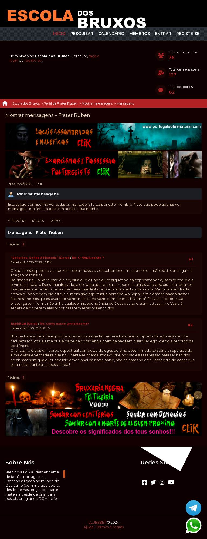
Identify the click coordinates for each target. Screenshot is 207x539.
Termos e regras (110, 527)
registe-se (33, 60)
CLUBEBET (97, 522)
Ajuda (89, 527)
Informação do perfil (25, 184)
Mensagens (17, 221)
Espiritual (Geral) (24, 324)
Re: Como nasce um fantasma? (64, 324)
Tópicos (38, 221)
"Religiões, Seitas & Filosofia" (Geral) (40, 258)
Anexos (55, 221)
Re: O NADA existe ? (88, 258)
